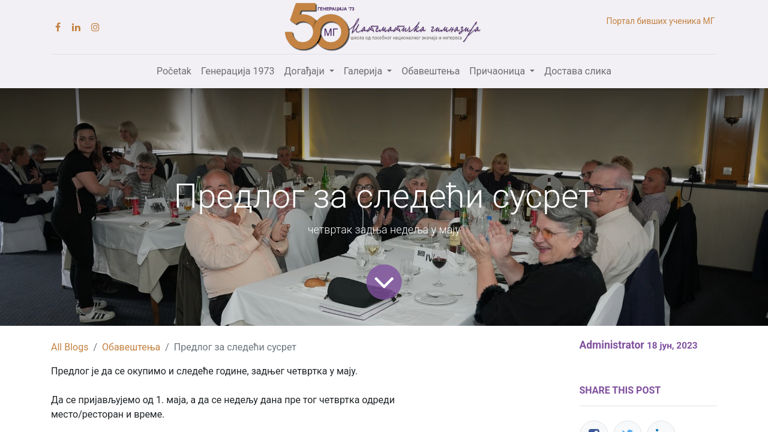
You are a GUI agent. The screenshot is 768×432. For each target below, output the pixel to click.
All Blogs (69, 347)
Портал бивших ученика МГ (661, 21)
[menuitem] (174, 71)
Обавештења (131, 347)
